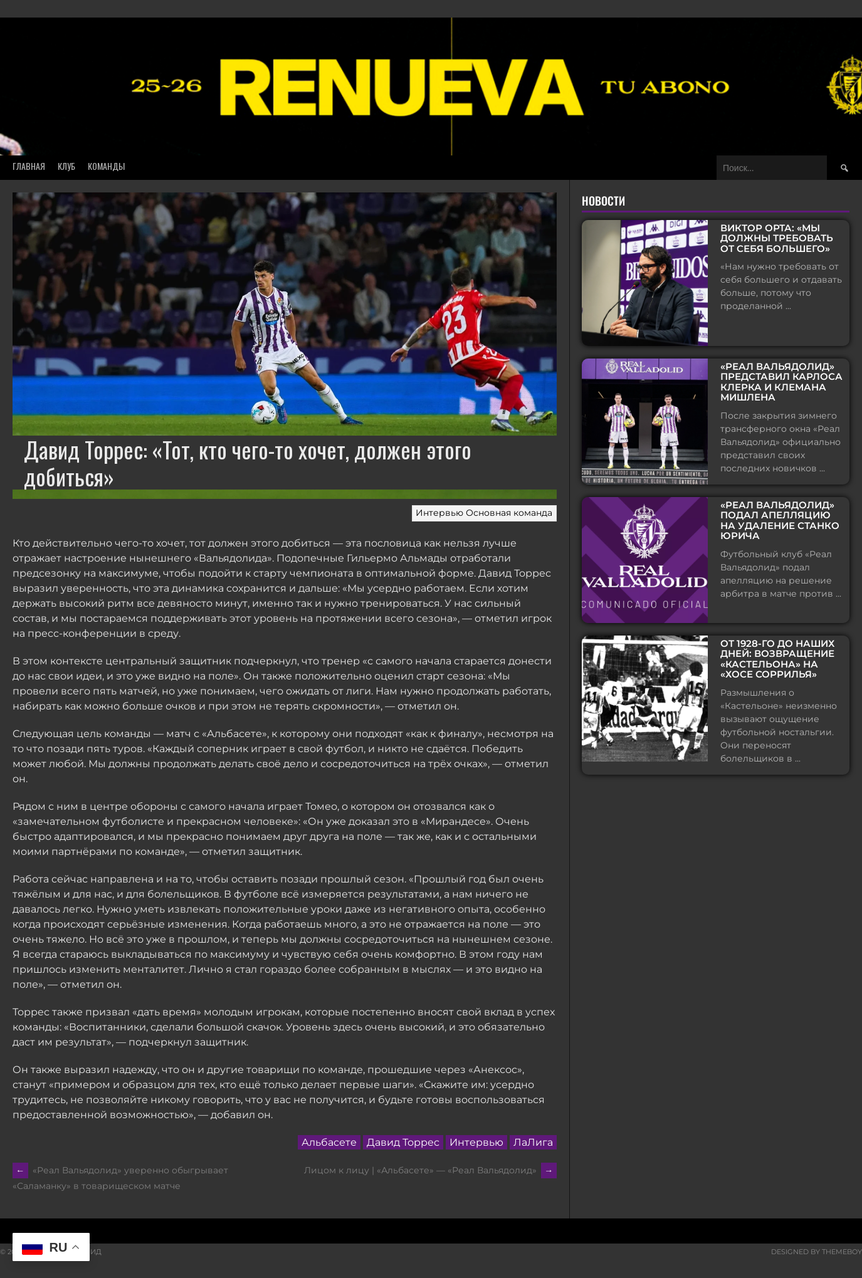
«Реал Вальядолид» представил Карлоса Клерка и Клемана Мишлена (781, 382)
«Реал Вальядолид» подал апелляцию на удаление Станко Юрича (779, 521)
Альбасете (329, 1142)
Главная (29, 165)
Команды (106, 165)
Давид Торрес (403, 1142)
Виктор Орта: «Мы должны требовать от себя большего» (776, 238)
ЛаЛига (533, 1142)
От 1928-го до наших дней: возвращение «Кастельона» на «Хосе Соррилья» (777, 659)
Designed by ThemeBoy (816, 1251)
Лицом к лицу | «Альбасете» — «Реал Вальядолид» (430, 1170)
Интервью (439, 512)
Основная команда (509, 512)
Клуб (66, 165)
